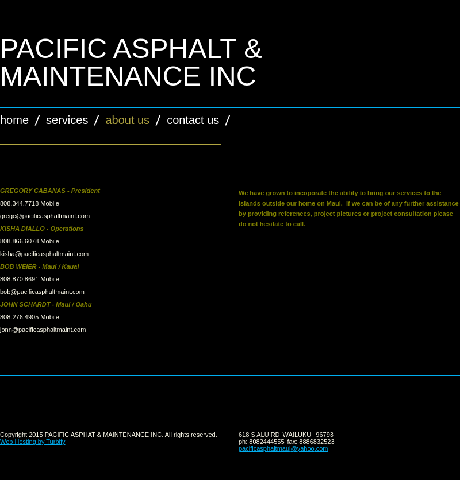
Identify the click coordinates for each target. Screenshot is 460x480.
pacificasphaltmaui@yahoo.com (283, 448)
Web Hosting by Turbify (33, 441)
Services (67, 120)
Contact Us (193, 120)
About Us (127, 120)
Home (14, 120)
